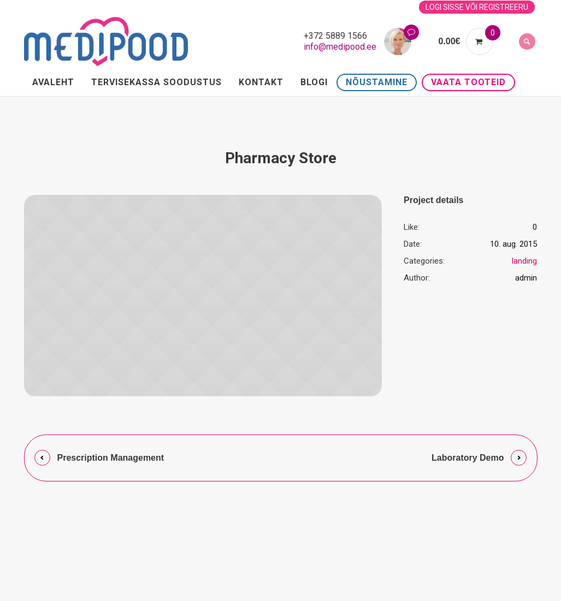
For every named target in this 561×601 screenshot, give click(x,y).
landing (524, 261)
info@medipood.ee (340, 46)
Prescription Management (110, 457)
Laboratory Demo (468, 457)
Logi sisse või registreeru (477, 7)
